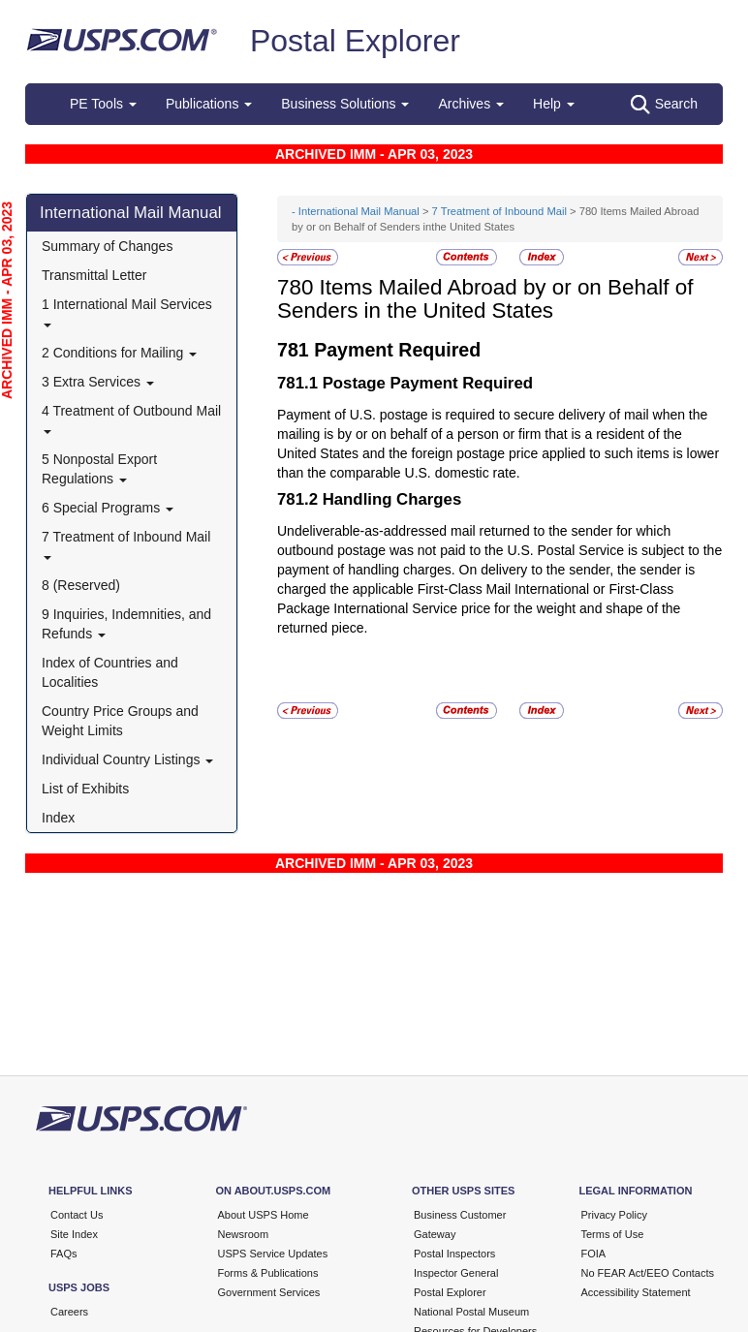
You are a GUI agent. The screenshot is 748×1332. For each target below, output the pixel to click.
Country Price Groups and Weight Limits (120, 720)
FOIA (594, 1253)
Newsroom (243, 1234)
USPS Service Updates (273, 1253)
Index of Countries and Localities (110, 672)
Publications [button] (209, 103)
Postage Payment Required (428, 383)
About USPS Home (263, 1215)
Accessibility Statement (636, 1292)
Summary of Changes (107, 246)
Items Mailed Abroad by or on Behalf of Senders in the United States (485, 299)
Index (58, 817)
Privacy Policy (614, 1215)
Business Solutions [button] (345, 103)
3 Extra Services (98, 381)
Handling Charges (392, 499)
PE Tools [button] (103, 103)
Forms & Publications (268, 1273)
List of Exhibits (85, 788)
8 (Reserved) (81, 585)
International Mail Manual (131, 212)
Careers (69, 1311)
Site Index (74, 1234)
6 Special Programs (107, 507)
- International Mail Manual (356, 211)
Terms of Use (612, 1234)
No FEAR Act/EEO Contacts (648, 1273)
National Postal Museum (471, 1311)
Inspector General (456, 1273)
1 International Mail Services (127, 311)
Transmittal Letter (94, 275)
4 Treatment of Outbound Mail (131, 418)
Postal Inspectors (454, 1253)
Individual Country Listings (127, 759)
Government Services (269, 1292)
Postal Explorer (355, 40)
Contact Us (76, 1215)
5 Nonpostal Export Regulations (99, 468)
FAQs (64, 1253)
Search (664, 104)
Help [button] (554, 103)
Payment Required (397, 349)
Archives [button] (471, 103)
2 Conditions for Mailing (119, 352)
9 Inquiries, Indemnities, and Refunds (126, 623)
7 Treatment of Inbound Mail (126, 544)
